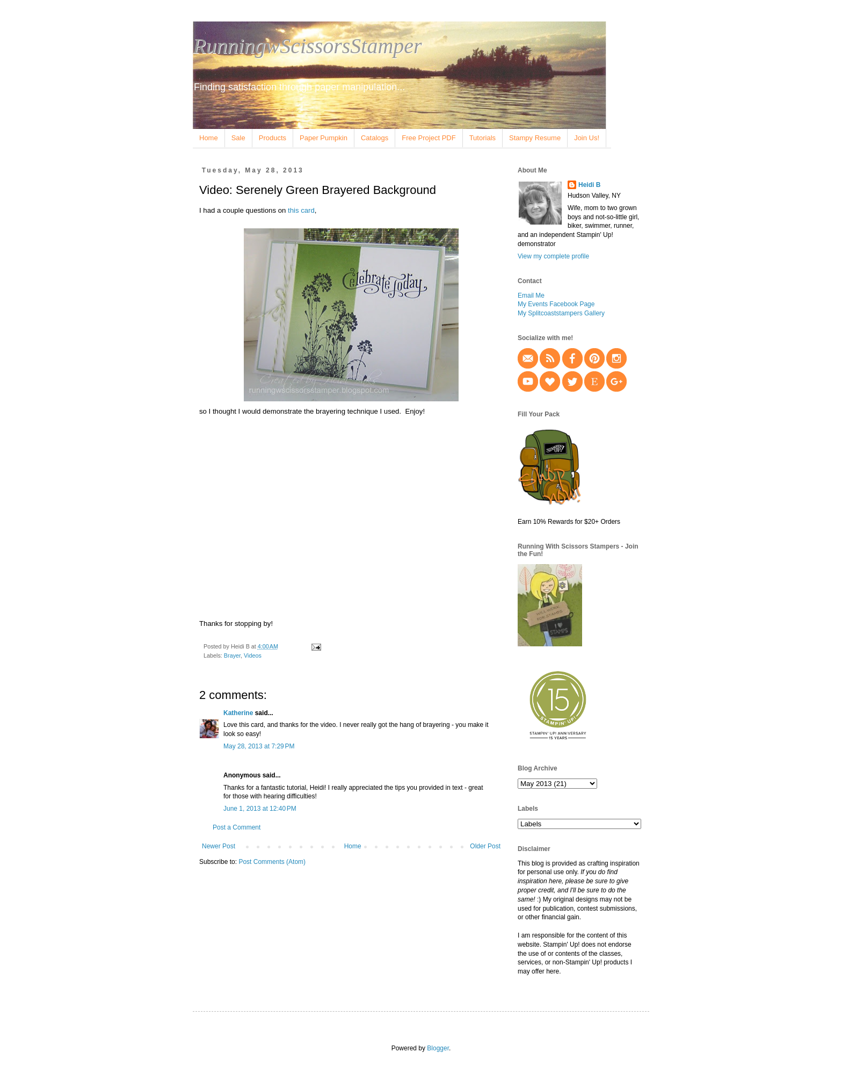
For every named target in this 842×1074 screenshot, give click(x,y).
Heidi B (589, 185)
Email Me (531, 295)
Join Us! (586, 138)
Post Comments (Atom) (272, 862)
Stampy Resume (535, 138)
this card (301, 210)
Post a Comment (236, 827)
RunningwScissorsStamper (307, 46)
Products (272, 138)
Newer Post (218, 846)
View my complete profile (553, 256)
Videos (253, 655)
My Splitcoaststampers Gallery (561, 313)
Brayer (232, 655)
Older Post (485, 846)
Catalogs (374, 138)
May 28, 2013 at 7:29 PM (258, 746)
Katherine (238, 713)
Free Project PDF (428, 138)
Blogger (438, 1048)
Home (208, 138)
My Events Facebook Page (556, 304)
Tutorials (482, 138)
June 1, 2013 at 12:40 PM (259, 808)
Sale (238, 138)
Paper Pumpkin (323, 138)
